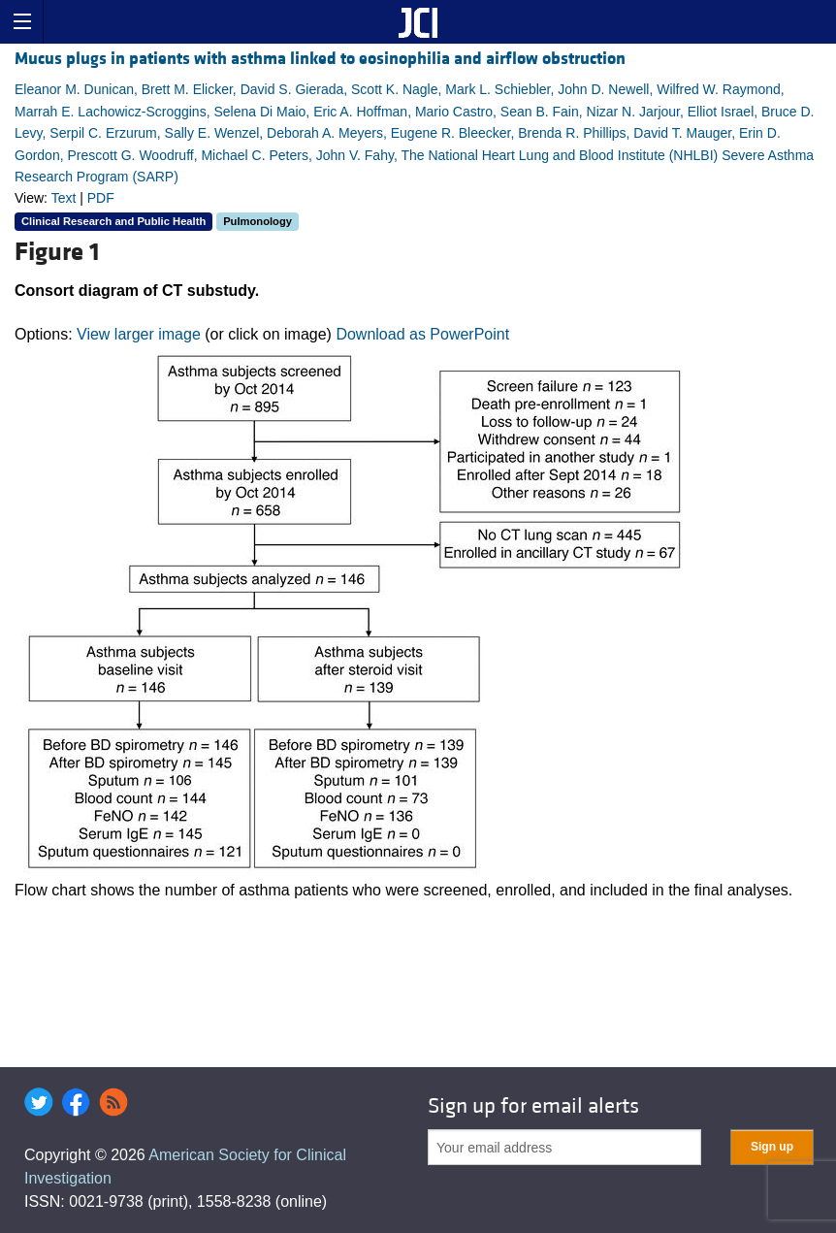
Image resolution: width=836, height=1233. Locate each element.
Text (64, 198)
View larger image (139, 334)
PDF (100, 198)
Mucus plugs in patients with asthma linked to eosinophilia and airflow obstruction (320, 59)
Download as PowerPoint (422, 334)
